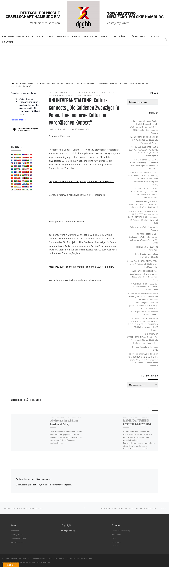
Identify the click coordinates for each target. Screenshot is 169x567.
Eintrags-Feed (17, 534)
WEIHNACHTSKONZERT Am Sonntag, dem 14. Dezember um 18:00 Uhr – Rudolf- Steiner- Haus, (144, 275)
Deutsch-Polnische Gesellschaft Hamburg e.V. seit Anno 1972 (39, 558)
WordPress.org (17, 542)
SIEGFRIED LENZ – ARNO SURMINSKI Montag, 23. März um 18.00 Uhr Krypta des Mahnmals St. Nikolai (142, 164)
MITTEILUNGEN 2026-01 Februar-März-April (146, 248)
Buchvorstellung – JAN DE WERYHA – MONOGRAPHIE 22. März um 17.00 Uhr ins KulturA (143, 204)
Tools (114, 538)
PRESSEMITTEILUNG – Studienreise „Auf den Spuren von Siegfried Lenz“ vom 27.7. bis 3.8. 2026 (29, 108)
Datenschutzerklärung (121, 530)
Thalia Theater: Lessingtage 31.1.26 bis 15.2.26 (146, 255)
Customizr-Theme (43, 562)
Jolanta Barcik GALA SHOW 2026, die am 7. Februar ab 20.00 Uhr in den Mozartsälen (142, 264)
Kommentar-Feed (18, 538)
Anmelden (15, 530)
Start (13, 83)
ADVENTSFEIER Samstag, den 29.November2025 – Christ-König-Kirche (144, 286)
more (116, 545)
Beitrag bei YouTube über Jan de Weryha (144, 228)
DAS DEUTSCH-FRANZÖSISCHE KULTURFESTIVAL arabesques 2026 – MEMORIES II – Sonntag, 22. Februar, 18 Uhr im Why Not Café (143, 217)
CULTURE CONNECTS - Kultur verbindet (35, 83)
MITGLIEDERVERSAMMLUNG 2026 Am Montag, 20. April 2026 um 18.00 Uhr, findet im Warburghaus (143, 151)
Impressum (116, 534)
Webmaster (116, 542)
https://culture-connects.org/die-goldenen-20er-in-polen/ (81, 181)
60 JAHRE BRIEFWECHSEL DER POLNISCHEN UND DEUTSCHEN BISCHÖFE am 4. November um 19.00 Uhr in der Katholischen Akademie (143, 360)
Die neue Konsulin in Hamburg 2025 (145, 348)
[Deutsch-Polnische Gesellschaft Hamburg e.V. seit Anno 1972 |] (84, 16)
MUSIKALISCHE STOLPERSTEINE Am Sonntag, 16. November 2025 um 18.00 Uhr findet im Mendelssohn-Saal (142, 338)
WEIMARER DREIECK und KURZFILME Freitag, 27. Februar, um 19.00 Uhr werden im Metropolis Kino (143, 192)
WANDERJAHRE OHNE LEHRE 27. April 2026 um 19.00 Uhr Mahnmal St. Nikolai (144, 140)
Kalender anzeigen (18, 120)
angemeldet (30, 484)
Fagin (54, 129)
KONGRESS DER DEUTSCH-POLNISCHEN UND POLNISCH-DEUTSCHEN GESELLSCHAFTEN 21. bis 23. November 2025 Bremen (143, 324)
